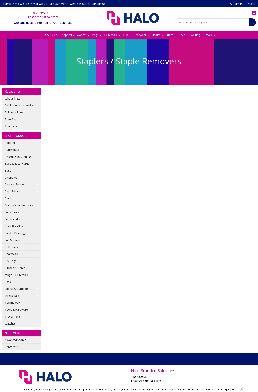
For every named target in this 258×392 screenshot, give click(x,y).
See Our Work (58, 4)
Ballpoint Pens (14, 112)
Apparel (10, 143)
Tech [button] (182, 35)
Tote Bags (11, 119)
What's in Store (79, 4)
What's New (12, 98)
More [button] (209, 35)
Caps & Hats (12, 191)
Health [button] (156, 35)
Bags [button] (95, 35)
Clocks (9, 198)
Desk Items (12, 212)
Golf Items (11, 247)
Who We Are (21, 4)
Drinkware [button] (111, 35)
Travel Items (13, 316)
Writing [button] (195, 35)
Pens (8, 282)
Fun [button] (125, 35)
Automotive (12, 150)
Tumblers (11, 126)
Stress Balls (12, 296)
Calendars (11, 177)
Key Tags (10, 261)
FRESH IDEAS (51, 35)
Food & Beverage (15, 233)
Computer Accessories (19, 205)
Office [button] (169, 35)
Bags (8, 170)
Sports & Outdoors (17, 289)
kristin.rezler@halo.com (43, 17)
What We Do (39, 4)
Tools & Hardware (16, 309)
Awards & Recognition (18, 157)
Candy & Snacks (15, 184)
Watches (10, 323)
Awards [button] (82, 35)
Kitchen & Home (15, 268)
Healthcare (12, 254)
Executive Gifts (14, 226)
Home (7, 4)
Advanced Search (15, 340)
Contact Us (98, 4)
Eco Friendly (12, 219)
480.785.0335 (43, 13)
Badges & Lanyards (17, 163)
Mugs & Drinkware (17, 275)
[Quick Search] (211, 22)
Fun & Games (13, 240)
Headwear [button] (139, 35)
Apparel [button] (67, 35)
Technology (12, 303)
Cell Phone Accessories (19, 105)
